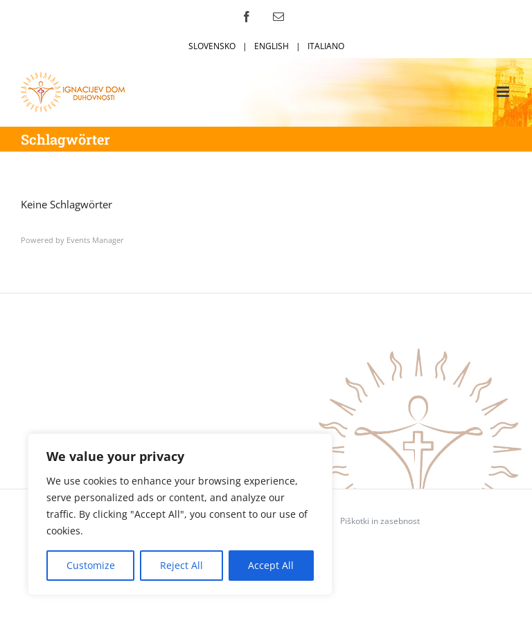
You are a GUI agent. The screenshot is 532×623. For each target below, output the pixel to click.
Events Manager (95, 240)
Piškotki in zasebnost (380, 521)
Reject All (181, 565)
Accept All (271, 565)
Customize (90, 565)
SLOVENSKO (212, 46)
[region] (180, 514)
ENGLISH (271, 46)
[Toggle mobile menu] (504, 91)
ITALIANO (326, 46)
